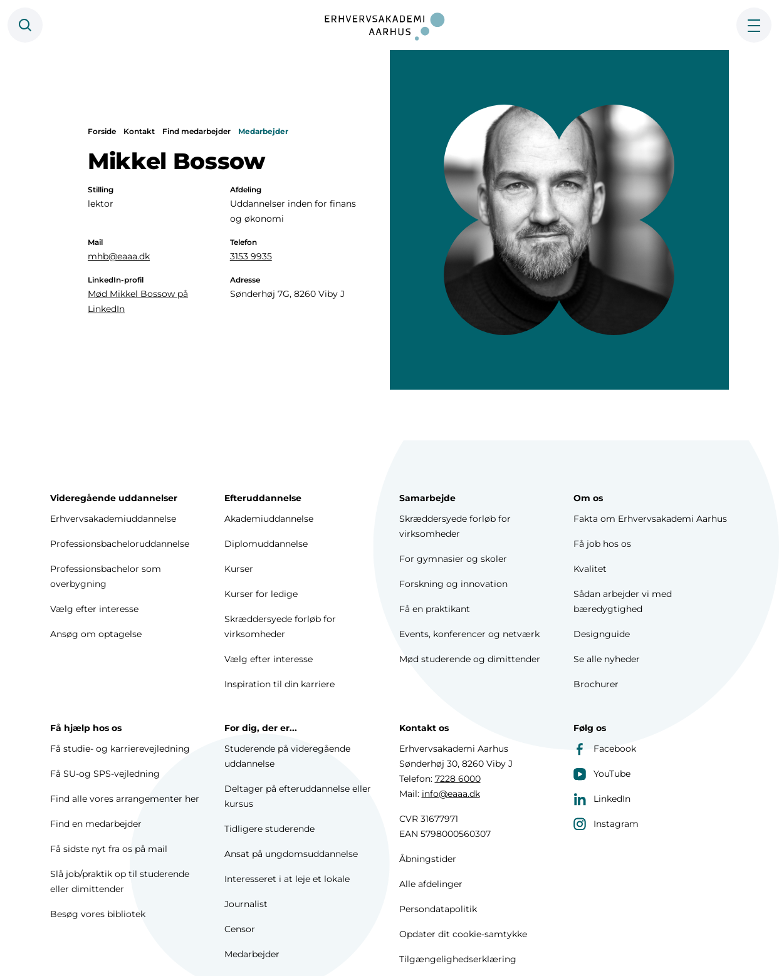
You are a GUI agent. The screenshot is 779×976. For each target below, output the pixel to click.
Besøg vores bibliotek (97, 914)
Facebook (604, 748)
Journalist (246, 904)
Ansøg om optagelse (96, 634)
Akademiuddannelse (268, 518)
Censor (239, 929)
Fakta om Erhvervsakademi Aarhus (650, 518)
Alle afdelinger (431, 884)
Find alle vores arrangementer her (124, 798)
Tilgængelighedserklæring (457, 959)
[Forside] (390, 25)
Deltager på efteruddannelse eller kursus (297, 796)
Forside (102, 131)
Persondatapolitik (438, 909)
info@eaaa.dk (451, 793)
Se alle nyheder (606, 659)
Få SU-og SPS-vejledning (105, 773)
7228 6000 (458, 778)
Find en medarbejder (96, 823)
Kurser (238, 568)
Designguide (601, 634)
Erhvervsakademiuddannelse (113, 518)
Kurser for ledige (261, 594)
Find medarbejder (196, 131)
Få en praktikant (434, 609)
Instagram (606, 823)
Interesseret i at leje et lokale (287, 879)
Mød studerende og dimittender (469, 659)
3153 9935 (251, 256)
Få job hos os (602, 543)
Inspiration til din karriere (279, 684)
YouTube (601, 773)
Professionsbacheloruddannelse (119, 543)
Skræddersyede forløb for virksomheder (280, 626)
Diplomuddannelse (266, 543)
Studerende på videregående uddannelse (287, 756)
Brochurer (596, 684)
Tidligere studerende (269, 828)
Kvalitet (590, 568)
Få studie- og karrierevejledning (120, 748)
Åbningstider (427, 858)
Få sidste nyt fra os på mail (108, 848)
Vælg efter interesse (94, 609)
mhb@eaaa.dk (119, 256)
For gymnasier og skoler (453, 558)
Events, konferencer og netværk (469, 634)
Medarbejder (263, 131)
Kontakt (139, 131)
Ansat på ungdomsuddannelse (291, 853)
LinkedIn (601, 798)
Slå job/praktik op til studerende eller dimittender (119, 881)
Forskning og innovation (453, 583)
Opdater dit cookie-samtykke (463, 934)
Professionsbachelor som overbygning (105, 576)
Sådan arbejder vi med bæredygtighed (622, 601)
